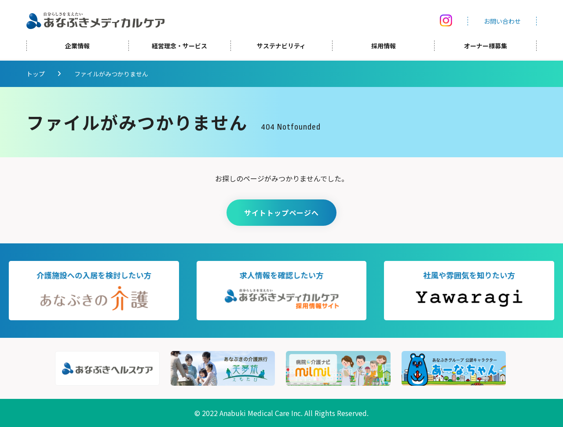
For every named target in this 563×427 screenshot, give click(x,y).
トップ (35, 73)
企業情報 (77, 47)
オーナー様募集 (485, 47)
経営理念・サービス (179, 47)
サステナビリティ (281, 47)
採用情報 (383, 47)
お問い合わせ (502, 22)
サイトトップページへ (281, 212)
